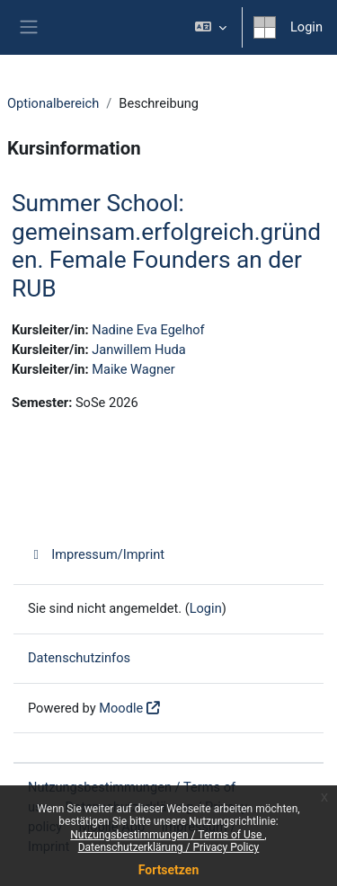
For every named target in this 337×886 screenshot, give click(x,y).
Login (306, 27)
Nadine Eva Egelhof (148, 330)
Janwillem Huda (139, 349)
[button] (210, 27)
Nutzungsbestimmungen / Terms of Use (167, 834)
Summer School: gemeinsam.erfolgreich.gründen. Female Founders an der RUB (166, 246)
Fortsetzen (169, 870)
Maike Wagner (133, 369)
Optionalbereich (53, 103)
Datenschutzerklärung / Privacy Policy (169, 847)
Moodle (121, 708)
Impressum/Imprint (96, 554)
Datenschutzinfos (79, 658)
